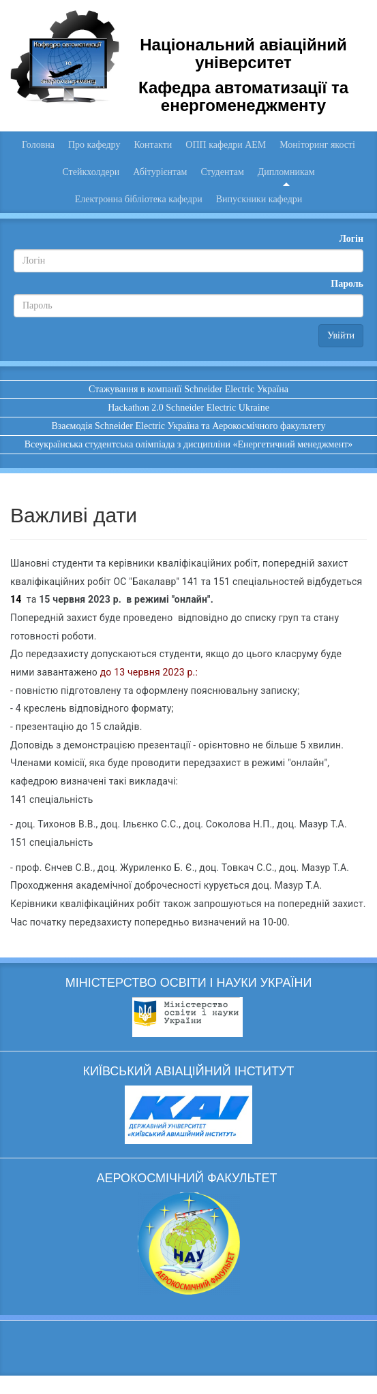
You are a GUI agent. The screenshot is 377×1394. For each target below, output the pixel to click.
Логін (351, 239)
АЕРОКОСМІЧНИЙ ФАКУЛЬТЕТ (188, 1178)
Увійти (341, 335)
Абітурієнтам (160, 172)
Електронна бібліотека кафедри (138, 199)
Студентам (221, 172)
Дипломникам (286, 172)
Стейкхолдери (90, 172)
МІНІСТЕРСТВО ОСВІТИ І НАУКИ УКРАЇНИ (188, 982)
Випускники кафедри (259, 199)
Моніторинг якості (317, 145)
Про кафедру (94, 145)
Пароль (347, 284)
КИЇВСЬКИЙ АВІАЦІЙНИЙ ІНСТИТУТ (189, 1071)
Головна (38, 145)
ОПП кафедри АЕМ (225, 145)
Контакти (153, 145)
